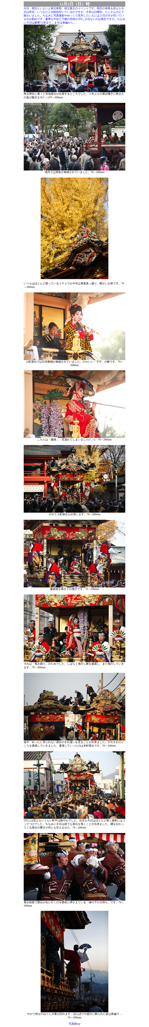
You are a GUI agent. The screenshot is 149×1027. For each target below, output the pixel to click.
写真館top (74, 1023)
